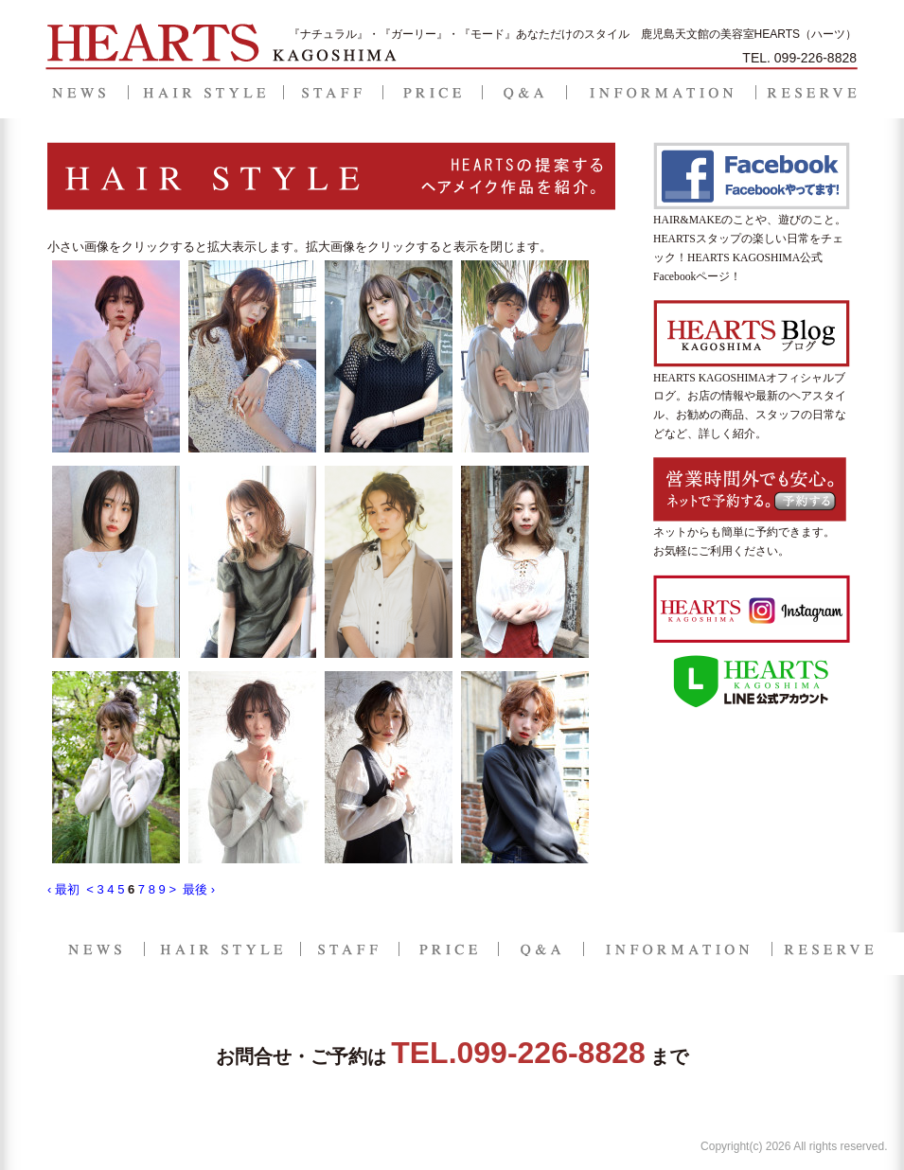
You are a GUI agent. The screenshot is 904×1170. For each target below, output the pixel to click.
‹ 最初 (63, 889)
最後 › (199, 889)
